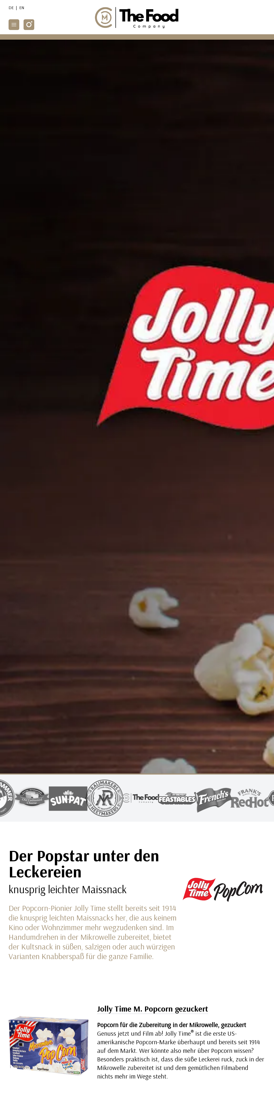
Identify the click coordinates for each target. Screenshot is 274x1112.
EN (21, 7)
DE (11, 7)
